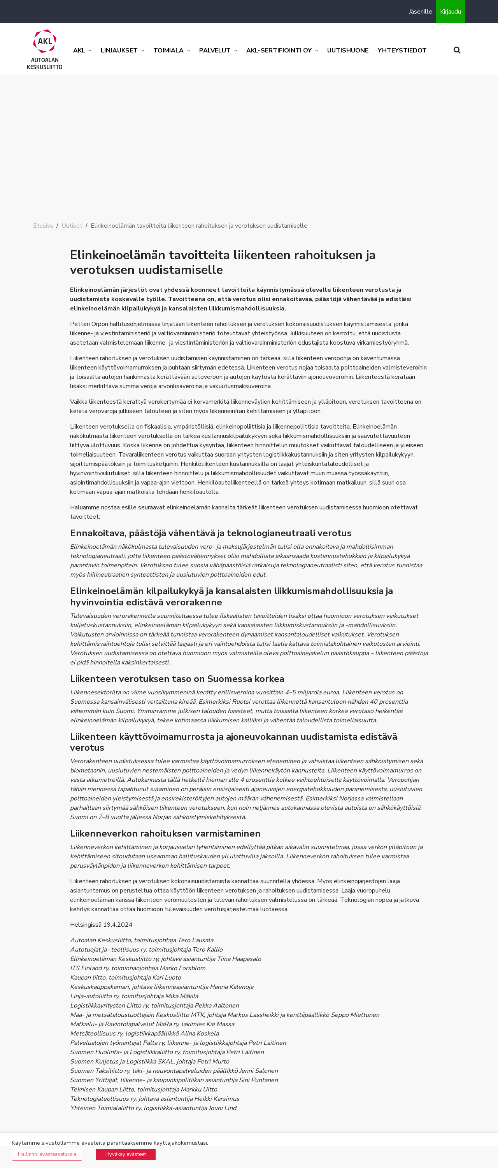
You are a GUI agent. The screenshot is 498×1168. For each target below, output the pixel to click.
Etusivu (43, 225)
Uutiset (71, 225)
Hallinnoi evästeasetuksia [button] (47, 1154)
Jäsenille (420, 11)
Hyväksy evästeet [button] (125, 1154)
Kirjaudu (450, 11)
